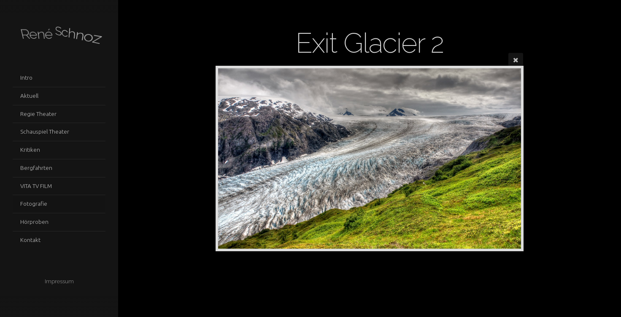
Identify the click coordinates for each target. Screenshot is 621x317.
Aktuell (29, 95)
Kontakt (30, 239)
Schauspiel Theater (44, 131)
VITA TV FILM (36, 186)
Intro (26, 77)
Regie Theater (38, 113)
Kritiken (30, 149)
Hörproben (34, 221)
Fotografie (33, 203)
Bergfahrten (36, 167)
